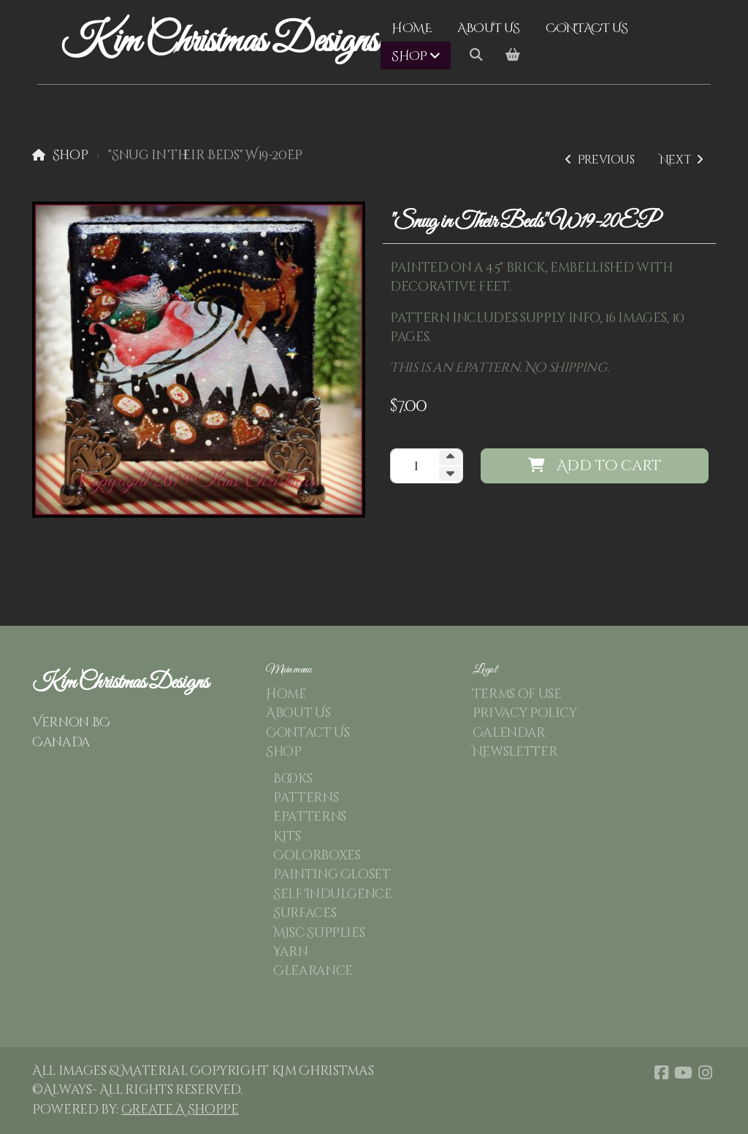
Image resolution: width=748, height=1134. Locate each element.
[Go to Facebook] (661, 1073)
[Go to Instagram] (705, 1073)
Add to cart (594, 465)
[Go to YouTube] (683, 1073)
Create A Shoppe (180, 1110)
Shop (70, 155)
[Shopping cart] (513, 55)
